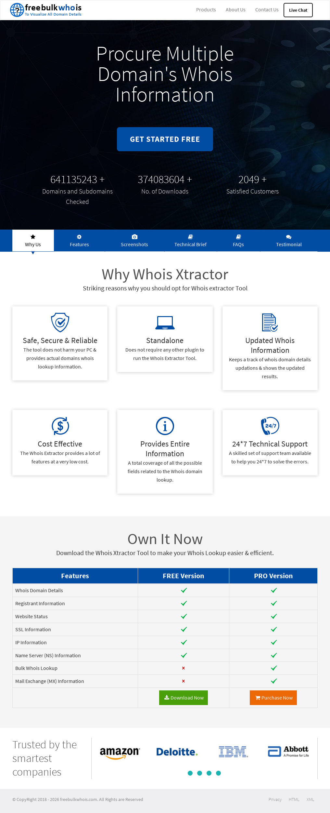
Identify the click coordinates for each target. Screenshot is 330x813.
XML (310, 799)
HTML (294, 799)
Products (206, 9)
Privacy (275, 799)
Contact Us (267, 9)
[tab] (33, 241)
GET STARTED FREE (165, 139)
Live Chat (298, 10)
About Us (236, 9)
